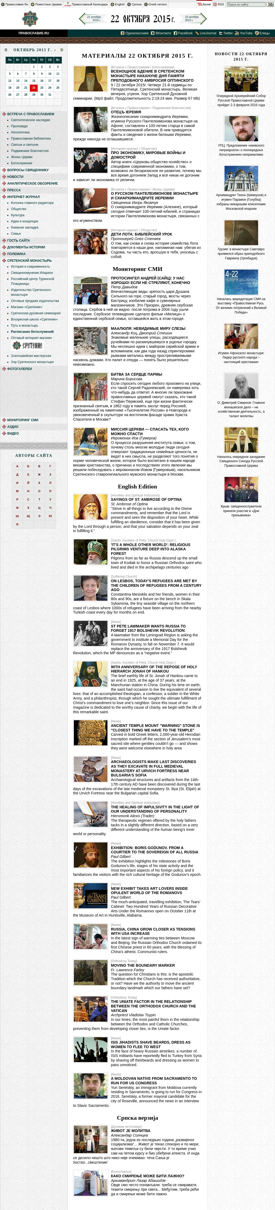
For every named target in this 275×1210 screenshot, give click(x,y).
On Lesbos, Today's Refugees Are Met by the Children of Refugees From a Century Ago (156, 585)
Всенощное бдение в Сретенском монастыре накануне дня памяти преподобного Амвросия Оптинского (152, 76)
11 (57, 73)
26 (9, 94)
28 (25, 94)
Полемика (16, 254)
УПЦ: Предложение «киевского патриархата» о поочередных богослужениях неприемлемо (241, 150)
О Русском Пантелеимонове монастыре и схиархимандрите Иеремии (154, 195)
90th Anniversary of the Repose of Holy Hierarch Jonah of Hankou (154, 669)
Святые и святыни (24, 145)
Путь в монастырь (24, 325)
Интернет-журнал (23, 197)
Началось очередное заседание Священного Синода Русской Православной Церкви (241, 461)
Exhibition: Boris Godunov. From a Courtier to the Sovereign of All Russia (154, 850)
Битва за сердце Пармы (136, 374)
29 (33, 94)
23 (41, 87)
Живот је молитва (130, 1131)
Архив (207, 4)
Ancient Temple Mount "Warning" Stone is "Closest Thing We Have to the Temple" (155, 727)
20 (17, 87)
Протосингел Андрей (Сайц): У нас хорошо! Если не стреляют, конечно (150, 280)
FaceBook (185, 33)
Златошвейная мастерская (31, 356)
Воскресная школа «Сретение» (34, 319)
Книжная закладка (24, 227)
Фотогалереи (19, 369)
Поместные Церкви (48, 4)
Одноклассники (137, 33)
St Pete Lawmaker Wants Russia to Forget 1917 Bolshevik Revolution (148, 628)
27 (17, 94)
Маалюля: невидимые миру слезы (148, 328)
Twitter (228, 33)
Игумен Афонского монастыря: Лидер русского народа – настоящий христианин (241, 357)
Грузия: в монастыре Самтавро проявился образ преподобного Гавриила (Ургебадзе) (241, 253)
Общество (18, 209)
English (120, 4)
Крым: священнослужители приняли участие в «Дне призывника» (241, 511)
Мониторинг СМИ (22, 420)
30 (41, 94)
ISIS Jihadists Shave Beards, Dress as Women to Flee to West (150, 1044)
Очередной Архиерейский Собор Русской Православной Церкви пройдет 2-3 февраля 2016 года (241, 100)
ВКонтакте (163, 33)
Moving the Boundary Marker (143, 965)
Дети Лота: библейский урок (141, 234)
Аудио (13, 427)
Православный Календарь (90, 4)
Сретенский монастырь (29, 261)
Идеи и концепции (24, 221)
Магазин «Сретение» (26, 307)
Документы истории (26, 247)
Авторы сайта (33, 456)
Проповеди (19, 126)
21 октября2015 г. (94, 19)
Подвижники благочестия (30, 151)
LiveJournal (208, 33)
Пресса (14, 190)
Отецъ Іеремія (126, 112)
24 (49, 87)
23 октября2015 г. (192, 19)
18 (57, 80)
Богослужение (21, 163)
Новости (15, 177)
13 (17, 80)
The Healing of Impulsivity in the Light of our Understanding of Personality (155, 809)
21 (25, 87)
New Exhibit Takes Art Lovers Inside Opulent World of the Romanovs (149, 890)
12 (9, 80)
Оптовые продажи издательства (35, 301)
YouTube (246, 33)
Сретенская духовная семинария (35, 313)
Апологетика (20, 132)
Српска (137, 4)
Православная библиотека (31, 138)
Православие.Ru (16, 4)
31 (49, 94)
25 (57, 87)
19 (9, 87)
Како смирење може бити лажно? (147, 1176)
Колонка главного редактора (32, 203)
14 (25, 80)
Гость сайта (18, 240)
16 (41, 80)
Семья (16, 234)
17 (49, 80)
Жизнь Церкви (21, 157)
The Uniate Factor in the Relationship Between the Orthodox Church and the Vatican (153, 1006)
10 (49, 73)
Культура (17, 215)
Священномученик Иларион (32, 273)
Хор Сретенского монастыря (32, 362)
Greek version (158, 4)
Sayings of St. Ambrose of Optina (146, 499)
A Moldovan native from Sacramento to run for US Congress (154, 1080)
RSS (221, 4)
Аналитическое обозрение (32, 183)
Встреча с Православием (30, 114)
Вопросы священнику (28, 170)
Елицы (265, 33)
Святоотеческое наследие (30, 120)
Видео (13, 433)
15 (33, 80)
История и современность (30, 266)
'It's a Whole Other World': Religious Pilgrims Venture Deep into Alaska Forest (150, 549)
